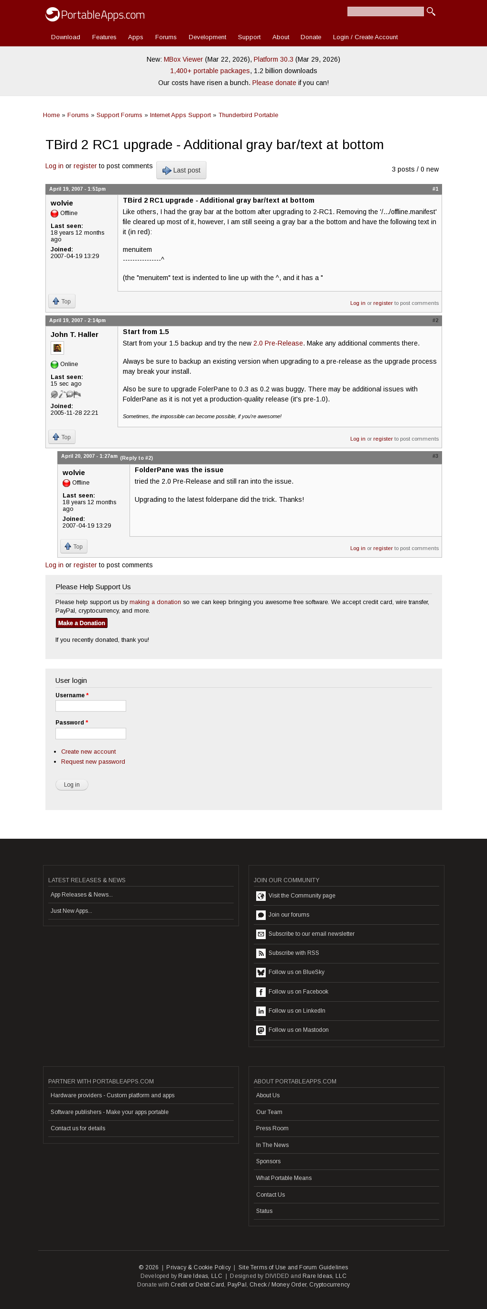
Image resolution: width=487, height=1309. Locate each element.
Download (65, 37)
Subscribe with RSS (287, 953)
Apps (135, 37)
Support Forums (119, 115)
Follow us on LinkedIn (290, 1011)
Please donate (274, 83)
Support (249, 37)
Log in (54, 166)
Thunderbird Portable (248, 115)
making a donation (155, 602)
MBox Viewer (183, 59)
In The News (272, 1145)
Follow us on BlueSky (290, 972)
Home (51, 115)
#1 (435, 189)
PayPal (237, 1284)
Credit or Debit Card (197, 1284)
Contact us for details (78, 1128)
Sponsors (268, 1161)
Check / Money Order (277, 1284)
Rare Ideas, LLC (200, 1276)
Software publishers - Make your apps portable (110, 1112)
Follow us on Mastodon (292, 1030)
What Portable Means (284, 1178)
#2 (435, 320)
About (280, 37)
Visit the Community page (295, 896)
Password (71, 722)
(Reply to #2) (136, 458)
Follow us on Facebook (292, 992)
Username (71, 695)
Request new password (93, 761)
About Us (268, 1095)
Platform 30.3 (273, 59)
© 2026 (149, 1267)
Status (264, 1211)
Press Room (272, 1128)
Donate (311, 37)
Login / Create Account (365, 37)
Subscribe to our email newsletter (305, 934)
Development (207, 37)
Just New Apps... (71, 911)
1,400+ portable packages (210, 71)
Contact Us (270, 1194)
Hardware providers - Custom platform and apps (112, 1095)
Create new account (88, 751)
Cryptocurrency (329, 1284)
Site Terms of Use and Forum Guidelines (293, 1267)
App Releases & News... (82, 894)
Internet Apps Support (180, 115)
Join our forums (282, 915)
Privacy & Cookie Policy (198, 1267)
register (85, 166)
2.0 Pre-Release (278, 343)
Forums (166, 37)
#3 (435, 456)
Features (104, 37)
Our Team (269, 1112)
